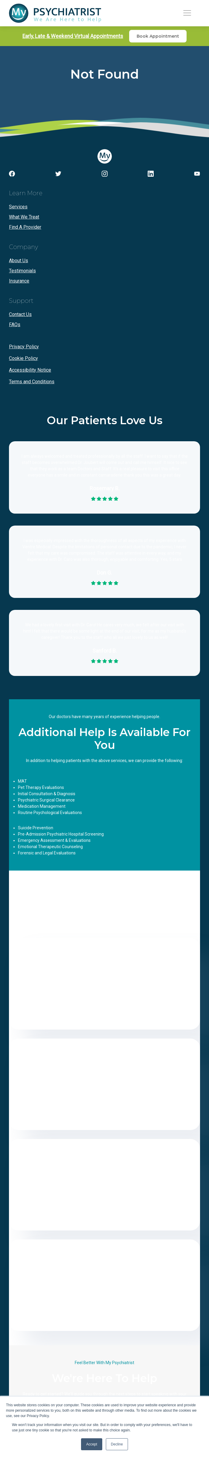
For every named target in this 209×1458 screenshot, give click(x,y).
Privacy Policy (24, 346)
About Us (18, 260)
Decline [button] (117, 1444)
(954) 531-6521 (104, 979)
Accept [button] (91, 1444)
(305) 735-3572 (104, 1180)
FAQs (14, 324)
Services (18, 207)
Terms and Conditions (31, 381)
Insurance (19, 281)
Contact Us (20, 314)
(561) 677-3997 (104, 1280)
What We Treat (24, 217)
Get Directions (104, 1016)
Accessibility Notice (30, 370)
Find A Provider (25, 227)
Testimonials (22, 271)
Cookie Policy (23, 358)
